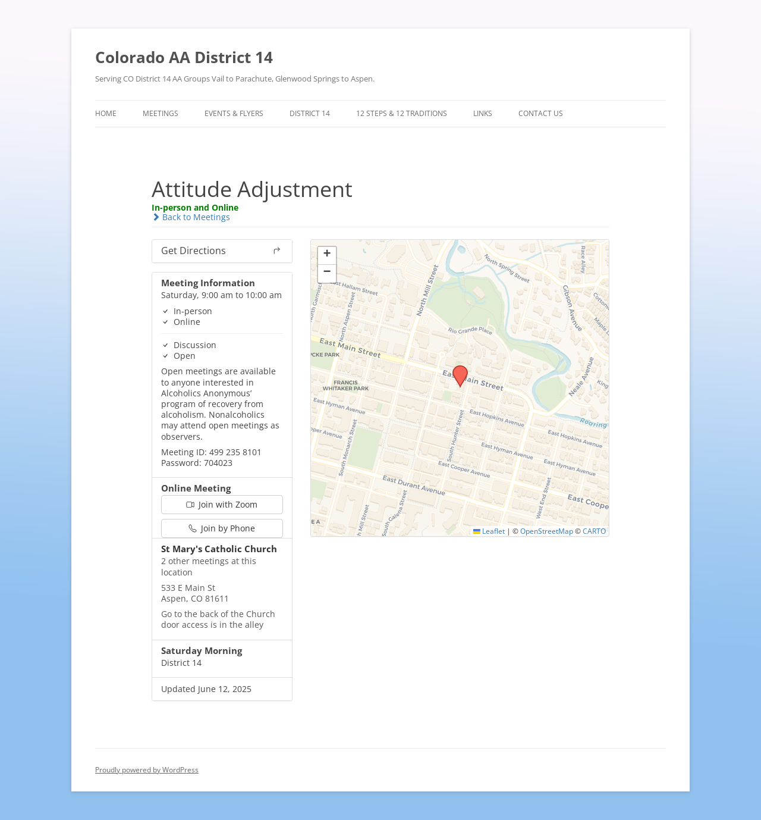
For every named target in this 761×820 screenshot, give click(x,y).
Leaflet (489, 531)
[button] (456, 369)
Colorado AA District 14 (184, 57)
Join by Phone (221, 528)
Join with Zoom (221, 504)
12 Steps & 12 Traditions (401, 113)
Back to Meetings (191, 217)
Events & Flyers (234, 113)
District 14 (310, 113)
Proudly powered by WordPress (147, 770)
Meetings (160, 113)
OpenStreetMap (546, 531)
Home (106, 113)
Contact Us (540, 113)
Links (482, 113)
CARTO (594, 531)
